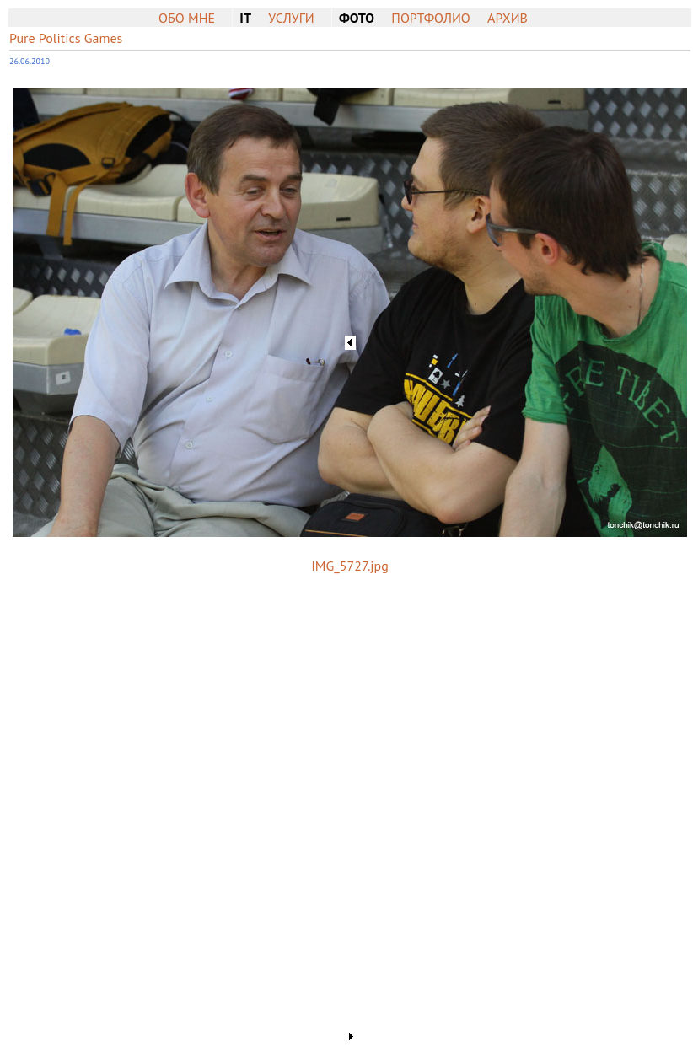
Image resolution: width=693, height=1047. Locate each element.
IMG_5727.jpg (350, 565)
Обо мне (186, 17)
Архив (507, 17)
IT (245, 17)
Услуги (291, 17)
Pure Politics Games (65, 38)
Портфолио (430, 17)
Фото (356, 17)
